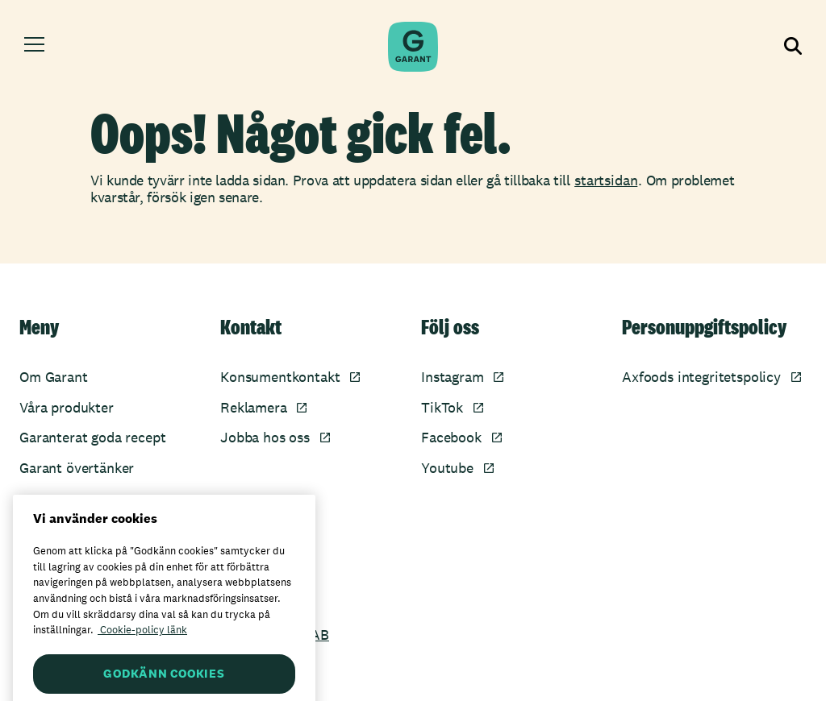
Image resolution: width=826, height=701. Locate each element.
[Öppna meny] (34, 47)
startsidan (605, 180)
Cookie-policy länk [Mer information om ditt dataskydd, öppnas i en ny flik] (142, 646)
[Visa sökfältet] (793, 46)
